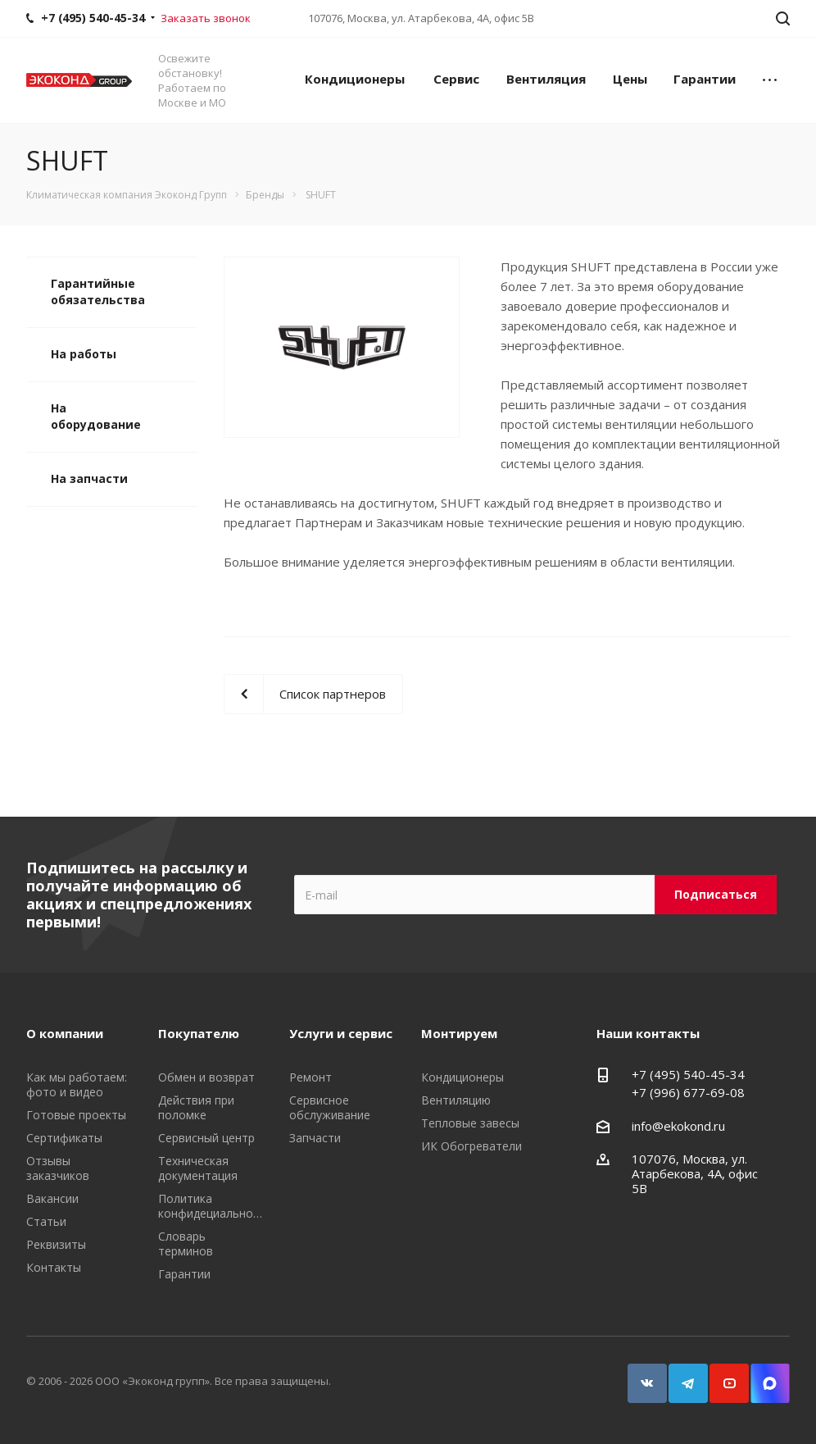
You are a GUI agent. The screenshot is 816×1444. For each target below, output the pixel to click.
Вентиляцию (456, 1100)
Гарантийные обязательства (98, 291)
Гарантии (704, 79)
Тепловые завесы (470, 1123)
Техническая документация (198, 1168)
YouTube (721, 1375)
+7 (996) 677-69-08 (688, 1092)
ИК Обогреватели (471, 1146)
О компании (64, 1033)
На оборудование (96, 416)
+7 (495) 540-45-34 (688, 1074)
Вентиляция (546, 79)
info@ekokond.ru (678, 1126)
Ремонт (310, 1077)
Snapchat (762, 1375)
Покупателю (198, 1033)
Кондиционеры (355, 79)
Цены (630, 79)
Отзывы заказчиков (57, 1168)
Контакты (53, 1267)
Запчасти (315, 1138)
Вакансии (52, 1198)
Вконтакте (640, 1375)
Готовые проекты (76, 1115)
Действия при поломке (196, 1107)
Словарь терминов (185, 1243)
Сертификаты (64, 1138)
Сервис (456, 79)
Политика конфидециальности (215, 1206)
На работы (83, 354)
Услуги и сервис (340, 1033)
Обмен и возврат (206, 1077)
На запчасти (89, 478)
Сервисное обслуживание (329, 1107)
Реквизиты (56, 1244)
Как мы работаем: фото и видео (76, 1084)
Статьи (46, 1221)
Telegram (681, 1375)
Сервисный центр (206, 1138)
